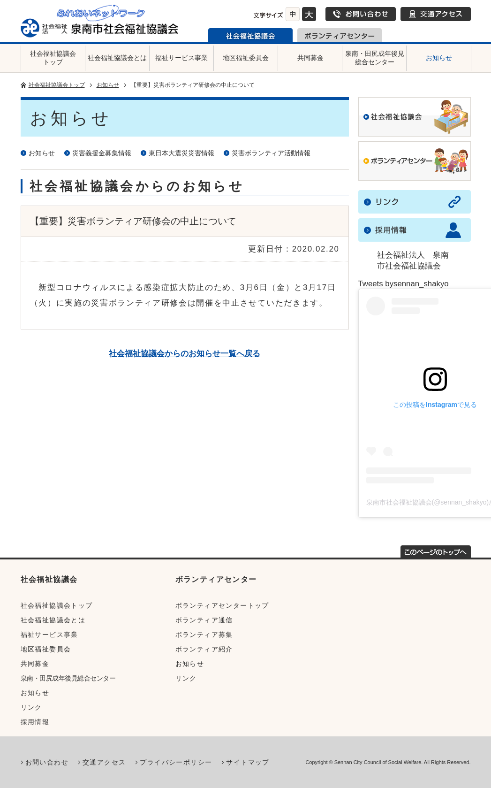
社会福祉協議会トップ (53, 58)
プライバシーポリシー (176, 762)
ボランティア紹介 (204, 649)
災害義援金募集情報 (101, 153)
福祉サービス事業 (181, 57)
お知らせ (439, 57)
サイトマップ (247, 762)
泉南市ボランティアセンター (339, 35)
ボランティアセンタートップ (222, 605)
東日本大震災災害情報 (181, 153)
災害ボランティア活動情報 (271, 153)
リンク (31, 707)
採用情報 (35, 722)
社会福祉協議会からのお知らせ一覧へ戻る (184, 353)
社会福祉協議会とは (117, 57)
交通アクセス (435, 14)
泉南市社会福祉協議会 (250, 35)
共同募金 (310, 57)
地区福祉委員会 (246, 57)
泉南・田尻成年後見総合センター (374, 58)
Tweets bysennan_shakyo (403, 283)
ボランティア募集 (204, 634)
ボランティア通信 (204, 620)
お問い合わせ (360, 14)
